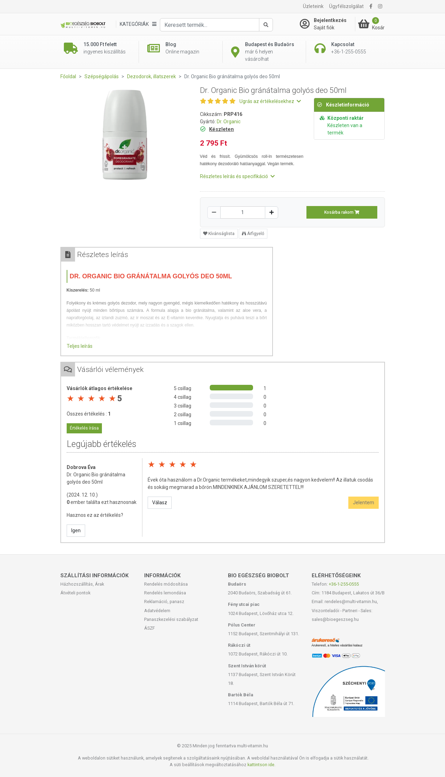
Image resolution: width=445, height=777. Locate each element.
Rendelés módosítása (166, 584)
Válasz (159, 502)
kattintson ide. (261, 764)
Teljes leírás (79, 346)
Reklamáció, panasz (164, 601)
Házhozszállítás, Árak (82, 584)
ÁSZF (149, 628)
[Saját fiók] (327, 24)
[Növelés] (271, 212)
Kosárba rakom (341, 212)
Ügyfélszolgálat (346, 6)
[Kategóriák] (138, 24)
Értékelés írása (84, 428)
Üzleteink (313, 6)
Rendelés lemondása (165, 592)
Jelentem (363, 502)
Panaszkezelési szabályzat (171, 619)
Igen (76, 530)
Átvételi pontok (75, 592)
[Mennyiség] (242, 212)
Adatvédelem (157, 610)
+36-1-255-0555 (344, 584)
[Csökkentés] (214, 212)
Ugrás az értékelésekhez (270, 101)
